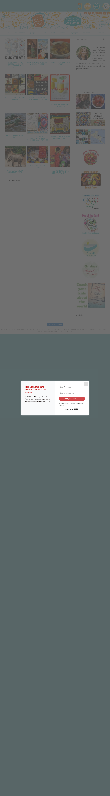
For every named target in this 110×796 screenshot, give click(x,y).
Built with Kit (72, 409)
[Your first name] (72, 387)
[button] (38, 407)
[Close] (86, 384)
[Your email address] (72, 393)
